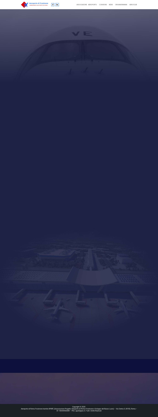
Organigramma (121, 5)
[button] (93, 4)
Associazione (82, 5)
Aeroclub (133, 5)
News (111, 5)
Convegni (103, 5)
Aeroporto (92, 5)
